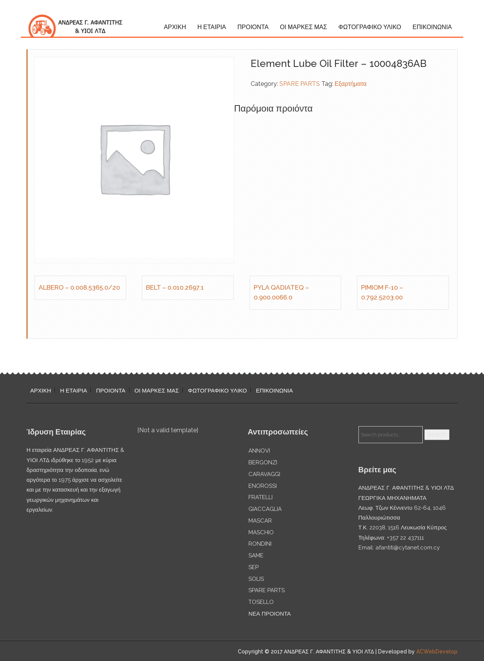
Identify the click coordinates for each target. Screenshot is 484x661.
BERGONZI (262, 462)
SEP (253, 567)
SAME (256, 555)
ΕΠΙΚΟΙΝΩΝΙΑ (432, 27)
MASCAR (260, 520)
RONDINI (259, 543)
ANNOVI (259, 450)
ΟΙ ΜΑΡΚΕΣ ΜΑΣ (303, 27)
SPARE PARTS (299, 83)
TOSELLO (261, 602)
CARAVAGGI (264, 474)
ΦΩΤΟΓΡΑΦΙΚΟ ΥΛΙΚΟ (369, 27)
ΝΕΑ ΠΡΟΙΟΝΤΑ (269, 613)
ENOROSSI (262, 486)
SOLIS (256, 579)
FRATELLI (260, 497)
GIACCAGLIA (265, 509)
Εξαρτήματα (351, 83)
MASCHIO (261, 532)
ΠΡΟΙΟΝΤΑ (252, 27)
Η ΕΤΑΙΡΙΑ (211, 27)
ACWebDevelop (437, 652)
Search (437, 434)
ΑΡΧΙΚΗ (175, 27)
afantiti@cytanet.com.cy (407, 547)
